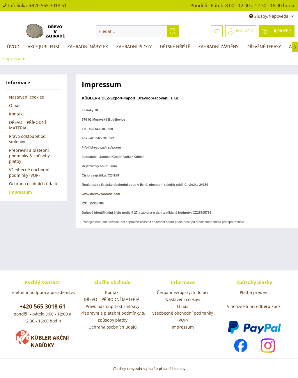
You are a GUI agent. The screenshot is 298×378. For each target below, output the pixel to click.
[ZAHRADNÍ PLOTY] (134, 46)
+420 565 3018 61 (48, 5)
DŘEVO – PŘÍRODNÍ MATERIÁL (27, 125)
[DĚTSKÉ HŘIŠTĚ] (175, 46)
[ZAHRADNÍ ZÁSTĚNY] (218, 46)
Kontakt (16, 114)
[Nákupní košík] (277, 31)
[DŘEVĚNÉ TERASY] (263, 46)
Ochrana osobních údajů (33, 183)
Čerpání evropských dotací (182, 292)
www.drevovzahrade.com (101, 194)
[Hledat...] (137, 31)
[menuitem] (137, 31)
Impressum (20, 192)
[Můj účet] (240, 31)
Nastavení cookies (26, 97)
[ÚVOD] (13, 46)
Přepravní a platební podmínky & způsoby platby (29, 155)
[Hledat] (173, 31)
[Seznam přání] (217, 31)
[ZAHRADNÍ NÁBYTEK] (87, 46)
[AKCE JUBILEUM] (43, 46)
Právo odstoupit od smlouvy (27, 139)
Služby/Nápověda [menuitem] (269, 16)
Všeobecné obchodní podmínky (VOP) (29, 172)
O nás (14, 105)
